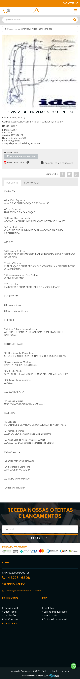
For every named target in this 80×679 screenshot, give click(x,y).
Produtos (48, 608)
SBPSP (14, 126)
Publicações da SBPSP (16, 29)
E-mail (4, 3)
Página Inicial (10, 608)
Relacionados (31, 183)
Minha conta (49, 616)
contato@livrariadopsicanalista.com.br (23, 590)
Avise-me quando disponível (21, 156)
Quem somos (9, 612)
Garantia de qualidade (54, 612)
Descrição (12, 183)
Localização (9, 616)
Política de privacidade (55, 619)
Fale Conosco (10, 619)
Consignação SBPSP (52, 121)
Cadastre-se (70, 3)
